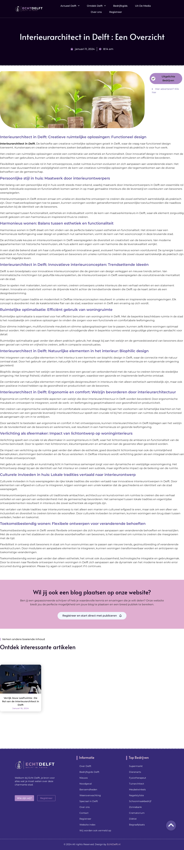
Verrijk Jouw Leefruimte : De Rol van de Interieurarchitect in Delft (20, 701)
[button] (166, 8)
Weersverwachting (90, 795)
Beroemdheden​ (88, 789)
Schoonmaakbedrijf (140, 801)
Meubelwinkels (137, 789)
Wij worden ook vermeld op (95, 830)
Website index (87, 824)
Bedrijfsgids (120, 4)
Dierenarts (135, 771)
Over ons (96, 11)
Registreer (115, 11)
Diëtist (133, 818)
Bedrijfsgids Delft (89, 771)
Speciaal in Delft (88, 801)
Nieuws (83, 777)
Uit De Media (143, 4)
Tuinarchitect (136, 783)
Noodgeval (85, 783)
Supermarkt (136, 766)
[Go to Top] (171, 825)
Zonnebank (135, 807)
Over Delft (85, 766)
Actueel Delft (69, 4)
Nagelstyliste (136, 795)
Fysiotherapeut (137, 777)
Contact (84, 812)
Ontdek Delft (96, 4)
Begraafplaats (137, 824)
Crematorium (137, 812)
